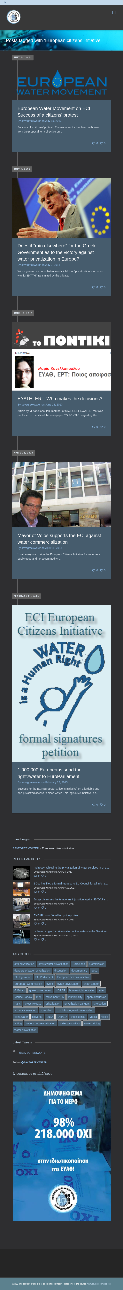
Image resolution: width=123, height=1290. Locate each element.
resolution (46, 1010)
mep (39, 997)
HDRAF (60, 990)
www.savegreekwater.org (99, 1284)
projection (100, 1003)
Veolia (93, 1016)
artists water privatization (53, 964)
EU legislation (22, 977)
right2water (21, 1016)
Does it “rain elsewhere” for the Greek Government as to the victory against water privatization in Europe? (57, 252)
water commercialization (40, 1023)
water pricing (92, 1023)
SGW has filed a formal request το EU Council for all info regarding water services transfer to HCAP (71, 883)
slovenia (37, 1016)
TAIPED (62, 1016)
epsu (94, 970)
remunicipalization (25, 1010)
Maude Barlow (23, 997)
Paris (17, 1003)
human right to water (81, 990)
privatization (53, 1003)
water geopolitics (70, 1023)
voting (18, 1023)
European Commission (28, 983)
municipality (75, 997)
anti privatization (24, 964)
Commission (96, 964)
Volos (104, 1016)
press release (33, 1003)
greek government (40, 990)
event (49, 983)
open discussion (96, 997)
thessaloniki (78, 1016)
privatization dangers (77, 1003)
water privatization (25, 1030)
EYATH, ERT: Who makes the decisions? (60, 398)
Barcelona (79, 964)
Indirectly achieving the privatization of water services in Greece (71, 867)
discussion (60, 970)
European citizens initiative (73, 977)
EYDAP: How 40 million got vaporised (56, 915)
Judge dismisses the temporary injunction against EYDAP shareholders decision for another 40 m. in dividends (71, 899)
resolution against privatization (75, 1010)
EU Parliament (44, 977)
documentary (79, 970)
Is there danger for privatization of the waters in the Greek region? (71, 931)
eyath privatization (68, 983)
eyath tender (91, 983)
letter (101, 990)
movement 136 (55, 997)
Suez (50, 1016)
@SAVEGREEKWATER (33, 1052)
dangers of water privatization (32, 970)
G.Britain (19, 990)
